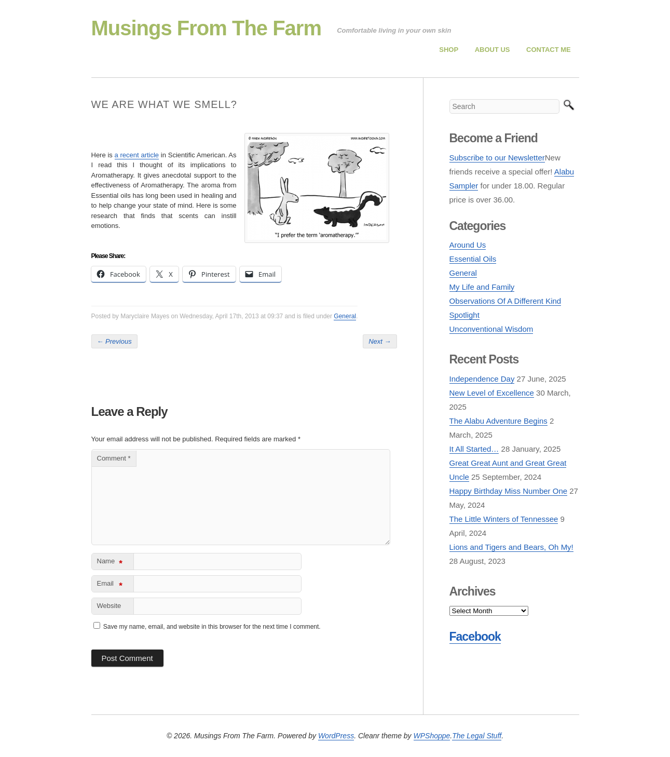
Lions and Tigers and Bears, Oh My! (511, 547)
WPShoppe (432, 736)
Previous (114, 341)
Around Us (467, 244)
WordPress (336, 736)
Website (109, 606)
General (345, 316)
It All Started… (474, 448)
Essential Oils (473, 258)
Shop (448, 49)
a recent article (137, 155)
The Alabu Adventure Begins (498, 420)
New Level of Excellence (491, 392)
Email (109, 585)
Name (109, 563)
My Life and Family (482, 286)
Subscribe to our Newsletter (497, 157)
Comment (114, 458)
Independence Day (482, 378)
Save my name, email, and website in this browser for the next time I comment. (212, 626)
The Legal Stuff (476, 736)
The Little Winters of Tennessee (503, 519)
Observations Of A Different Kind (505, 300)
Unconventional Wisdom (491, 329)
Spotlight (464, 314)
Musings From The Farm (206, 28)
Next (379, 341)
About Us (492, 49)
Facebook (475, 636)
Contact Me (548, 49)
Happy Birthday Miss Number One (508, 490)
